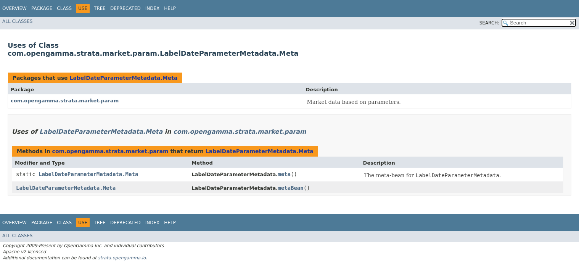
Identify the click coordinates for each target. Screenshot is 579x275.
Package (41, 8)
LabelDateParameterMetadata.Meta (123, 78)
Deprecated (125, 8)
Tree (100, 8)
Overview (14, 8)
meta (284, 174)
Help (170, 8)
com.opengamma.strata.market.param (65, 101)
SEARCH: (489, 23)
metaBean (290, 188)
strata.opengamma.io (122, 257)
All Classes (17, 21)
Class (64, 8)
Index (152, 8)
